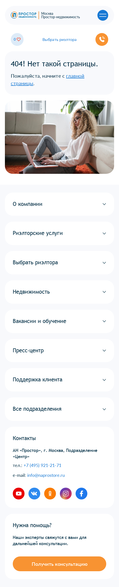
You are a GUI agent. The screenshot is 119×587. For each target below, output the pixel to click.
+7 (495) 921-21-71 (42, 465)
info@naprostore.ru (46, 475)
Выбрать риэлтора (59, 39)
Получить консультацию (60, 564)
